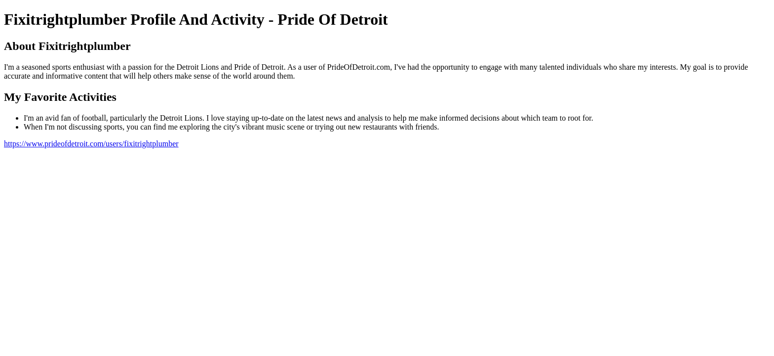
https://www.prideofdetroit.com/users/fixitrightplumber (91, 143)
